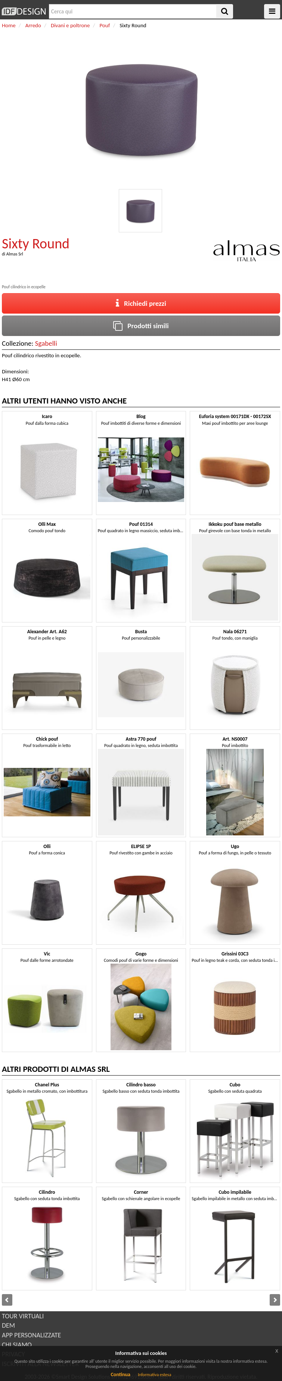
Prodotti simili (140, 325)
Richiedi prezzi (141, 303)
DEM (8, 1325)
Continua (120, 1374)
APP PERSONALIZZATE (31, 1335)
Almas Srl (14, 254)
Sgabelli (46, 343)
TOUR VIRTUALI (23, 1316)
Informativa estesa (154, 1374)
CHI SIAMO (17, 1345)
